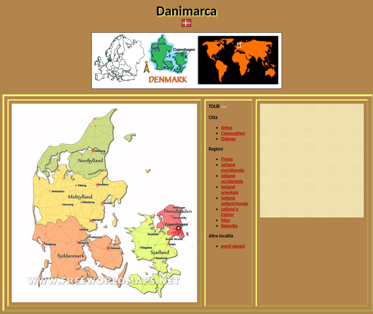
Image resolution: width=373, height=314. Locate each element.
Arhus (227, 127)
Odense (228, 139)
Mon (225, 220)
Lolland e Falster (229, 211)
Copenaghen (233, 133)
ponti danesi (233, 246)
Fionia (227, 159)
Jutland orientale (229, 189)
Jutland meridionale (232, 167)
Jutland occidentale (232, 178)
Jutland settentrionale (234, 200)
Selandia (229, 226)
